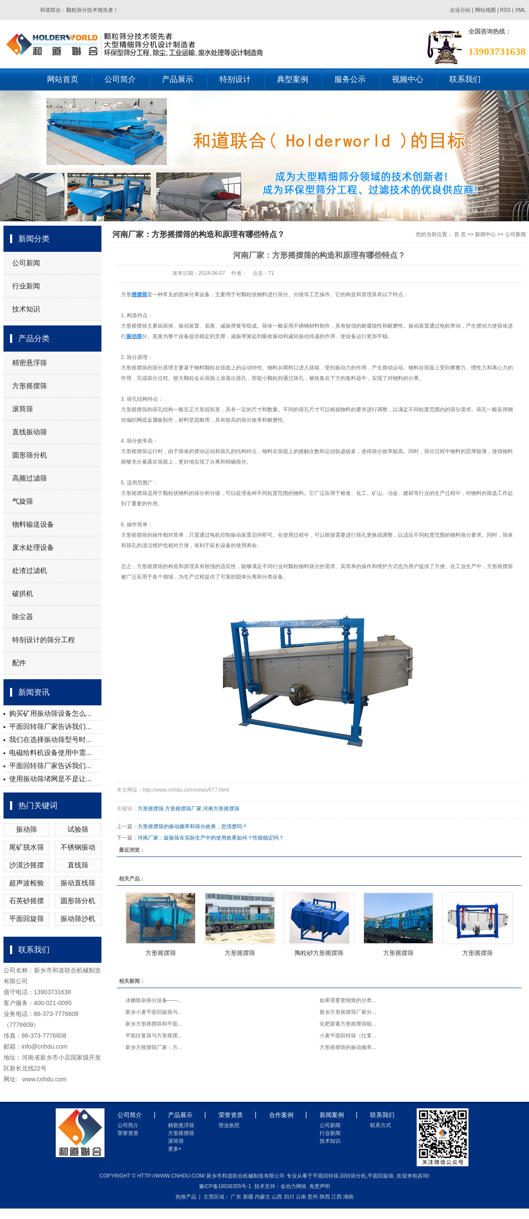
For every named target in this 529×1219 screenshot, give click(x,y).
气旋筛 (22, 501)
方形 (126, 294)
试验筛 (77, 829)
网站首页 (62, 79)
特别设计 (235, 79)
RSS (505, 10)
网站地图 (486, 10)
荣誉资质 (128, 1133)
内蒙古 (262, 1197)
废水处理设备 (33, 547)
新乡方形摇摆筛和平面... (153, 1024)
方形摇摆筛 (29, 385)
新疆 (248, 1197)
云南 (301, 1197)
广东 (236, 1197)
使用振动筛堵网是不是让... (50, 778)
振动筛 (26, 829)
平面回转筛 (326, 1176)
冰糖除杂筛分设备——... (153, 1000)
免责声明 (319, 1186)
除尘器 (22, 616)
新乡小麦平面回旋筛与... (153, 1012)
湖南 (348, 1197)
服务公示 (350, 79)
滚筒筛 (22, 409)
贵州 (312, 1197)
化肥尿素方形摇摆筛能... (348, 1024)
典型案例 (292, 79)
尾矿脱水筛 (26, 847)
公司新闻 (26, 263)
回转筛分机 (353, 1176)
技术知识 (26, 309)
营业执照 (229, 1125)
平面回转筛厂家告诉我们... (50, 726)
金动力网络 (293, 1186)
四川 (289, 1197)
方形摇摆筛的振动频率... (348, 1047)
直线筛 (77, 865)
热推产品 (185, 1197)
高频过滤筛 (29, 478)
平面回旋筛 (26, 918)
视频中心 (407, 79)
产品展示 (177, 79)
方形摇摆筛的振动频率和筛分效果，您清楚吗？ (192, 826)
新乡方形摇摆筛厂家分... (348, 1012)
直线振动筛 (29, 432)
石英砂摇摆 (26, 900)
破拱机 (22, 593)
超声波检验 (26, 883)
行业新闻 (26, 286)
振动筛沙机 (78, 918)
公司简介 (120, 79)
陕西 (325, 1197)
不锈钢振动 (78, 847)
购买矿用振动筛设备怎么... (50, 713)
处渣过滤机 (29, 570)
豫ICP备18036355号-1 (225, 1186)
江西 (336, 1197)
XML (520, 10)
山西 (277, 1197)
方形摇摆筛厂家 (183, 809)
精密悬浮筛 (29, 362)
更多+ (175, 1149)
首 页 (460, 234)
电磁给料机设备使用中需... (50, 752)
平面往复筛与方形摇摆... (153, 1036)
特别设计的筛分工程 (43, 639)
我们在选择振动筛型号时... (50, 739)
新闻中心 (485, 234)
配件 (19, 663)
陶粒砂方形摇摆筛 (319, 952)
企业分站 (460, 10)
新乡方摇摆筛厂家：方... (153, 1047)
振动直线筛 (78, 883)
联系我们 (465, 79)
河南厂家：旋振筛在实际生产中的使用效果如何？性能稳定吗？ (211, 838)
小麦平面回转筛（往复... (348, 1036)
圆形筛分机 (29, 455)
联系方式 (380, 1125)
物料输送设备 (33, 524)
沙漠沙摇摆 (26, 865)
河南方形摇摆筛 (221, 809)
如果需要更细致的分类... (348, 1000)
